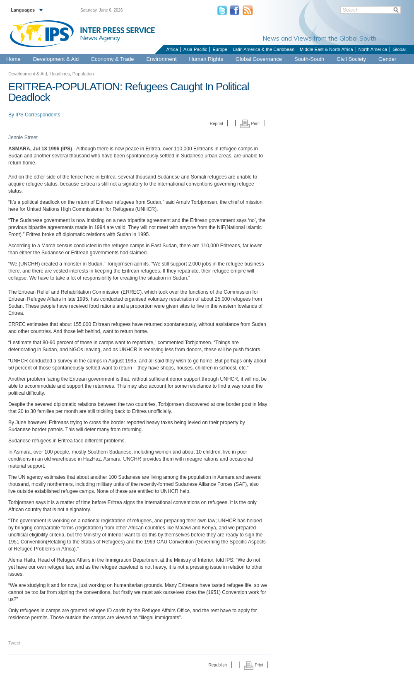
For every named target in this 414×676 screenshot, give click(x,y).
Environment (162, 59)
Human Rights (206, 59)
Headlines (60, 73)
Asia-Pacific (195, 49)
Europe (219, 49)
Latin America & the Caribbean (263, 49)
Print (250, 123)
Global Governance (259, 59)
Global (399, 49)
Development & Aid (56, 59)
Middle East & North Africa (326, 49)
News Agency (100, 37)
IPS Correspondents (37, 115)
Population (83, 73)
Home (13, 59)
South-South (309, 59)
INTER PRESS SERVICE (117, 30)
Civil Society (351, 59)
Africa (172, 49)
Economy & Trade (112, 59)
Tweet (14, 642)
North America (373, 49)
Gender (387, 59)
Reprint (216, 123)
